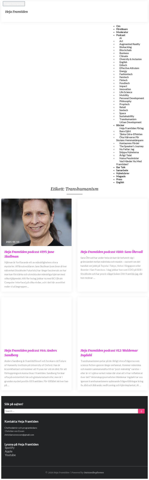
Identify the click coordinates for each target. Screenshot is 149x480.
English (120, 182)
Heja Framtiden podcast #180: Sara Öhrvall (112, 252)
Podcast (120, 35)
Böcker (120, 125)
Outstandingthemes (94, 472)
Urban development (130, 122)
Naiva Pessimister (129, 158)
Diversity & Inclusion (130, 59)
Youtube (10, 455)
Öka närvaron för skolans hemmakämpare (129, 139)
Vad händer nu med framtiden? (129, 163)
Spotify (10, 447)
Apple (8, 451)
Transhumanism (127, 119)
